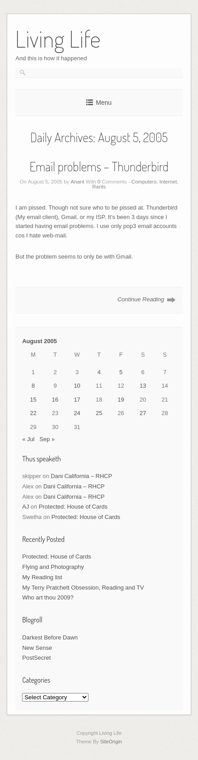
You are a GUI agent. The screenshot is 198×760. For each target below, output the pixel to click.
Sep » (47, 439)
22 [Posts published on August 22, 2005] (33, 413)
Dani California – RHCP (81, 476)
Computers (143, 181)
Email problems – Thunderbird (99, 166)
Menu (103, 102)
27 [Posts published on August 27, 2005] (143, 413)
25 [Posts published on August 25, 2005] (99, 413)
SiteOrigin (111, 741)
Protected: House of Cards (73, 506)
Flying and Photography (53, 566)
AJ (25, 506)
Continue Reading (140, 299)
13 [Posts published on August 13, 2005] (143, 385)
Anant (77, 181)
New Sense (37, 647)
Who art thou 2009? (47, 597)
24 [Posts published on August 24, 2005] (77, 413)
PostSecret (36, 657)
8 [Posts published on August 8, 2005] (33, 385)
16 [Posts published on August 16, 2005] (55, 399)
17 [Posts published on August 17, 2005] (77, 399)
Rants (99, 186)
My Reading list (42, 577)
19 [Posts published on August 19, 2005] (121, 399)
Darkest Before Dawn (50, 637)
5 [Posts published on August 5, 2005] (121, 372)
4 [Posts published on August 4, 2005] (99, 372)
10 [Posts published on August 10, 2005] (77, 385)
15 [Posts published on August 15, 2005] (33, 399)
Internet (168, 181)
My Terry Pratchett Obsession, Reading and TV (83, 587)
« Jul (28, 439)
